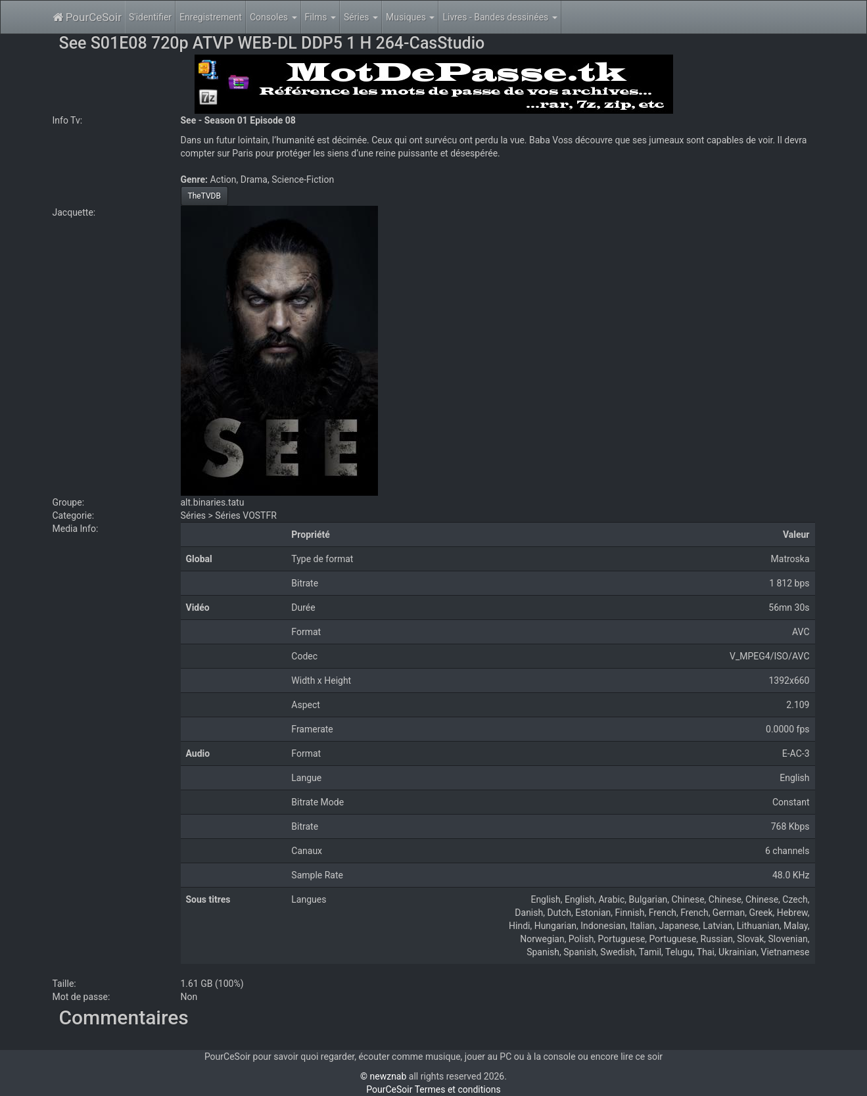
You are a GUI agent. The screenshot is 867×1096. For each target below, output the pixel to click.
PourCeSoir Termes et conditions (433, 1089)
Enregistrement (210, 17)
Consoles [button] (273, 17)
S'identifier (150, 17)
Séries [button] (361, 17)
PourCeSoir (87, 17)
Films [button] (321, 17)
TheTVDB (204, 196)
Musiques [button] (410, 17)
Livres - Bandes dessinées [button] (499, 17)
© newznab (383, 1076)
